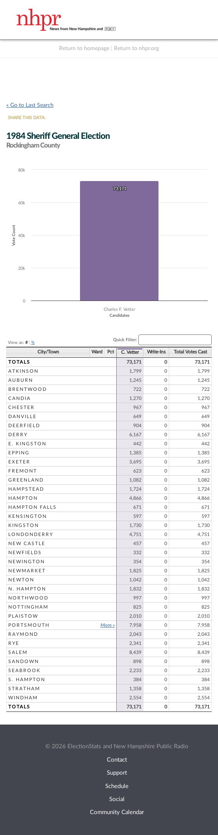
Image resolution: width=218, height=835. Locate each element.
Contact (117, 760)
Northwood (28, 598)
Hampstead (26, 489)
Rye (13, 643)
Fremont (22, 471)
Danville (22, 416)
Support (117, 773)
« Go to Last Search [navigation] (30, 105)
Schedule (117, 786)
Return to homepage (84, 48)
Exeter (19, 462)
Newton (21, 579)
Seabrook (24, 670)
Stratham (24, 688)
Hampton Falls (32, 507)
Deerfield (24, 425)
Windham (23, 697)
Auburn (20, 380)
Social (117, 799)
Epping (19, 452)
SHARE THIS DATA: (26, 118)
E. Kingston (27, 443)
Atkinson (23, 371)
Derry (18, 434)
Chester (21, 407)
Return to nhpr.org (136, 48)
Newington (26, 561)
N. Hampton (27, 589)
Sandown (23, 661)
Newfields (25, 552)
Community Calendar (117, 812)
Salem (18, 652)
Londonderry (30, 534)
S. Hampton (26, 679)
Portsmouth (29, 625)
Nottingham (28, 607)
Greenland (26, 480)
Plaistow (23, 616)
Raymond (23, 634)
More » (108, 625)
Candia (19, 398)
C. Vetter (130, 352)
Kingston (23, 525)
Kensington (27, 516)
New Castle (26, 543)
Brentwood (27, 389)
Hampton (23, 498)
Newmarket (27, 570)
